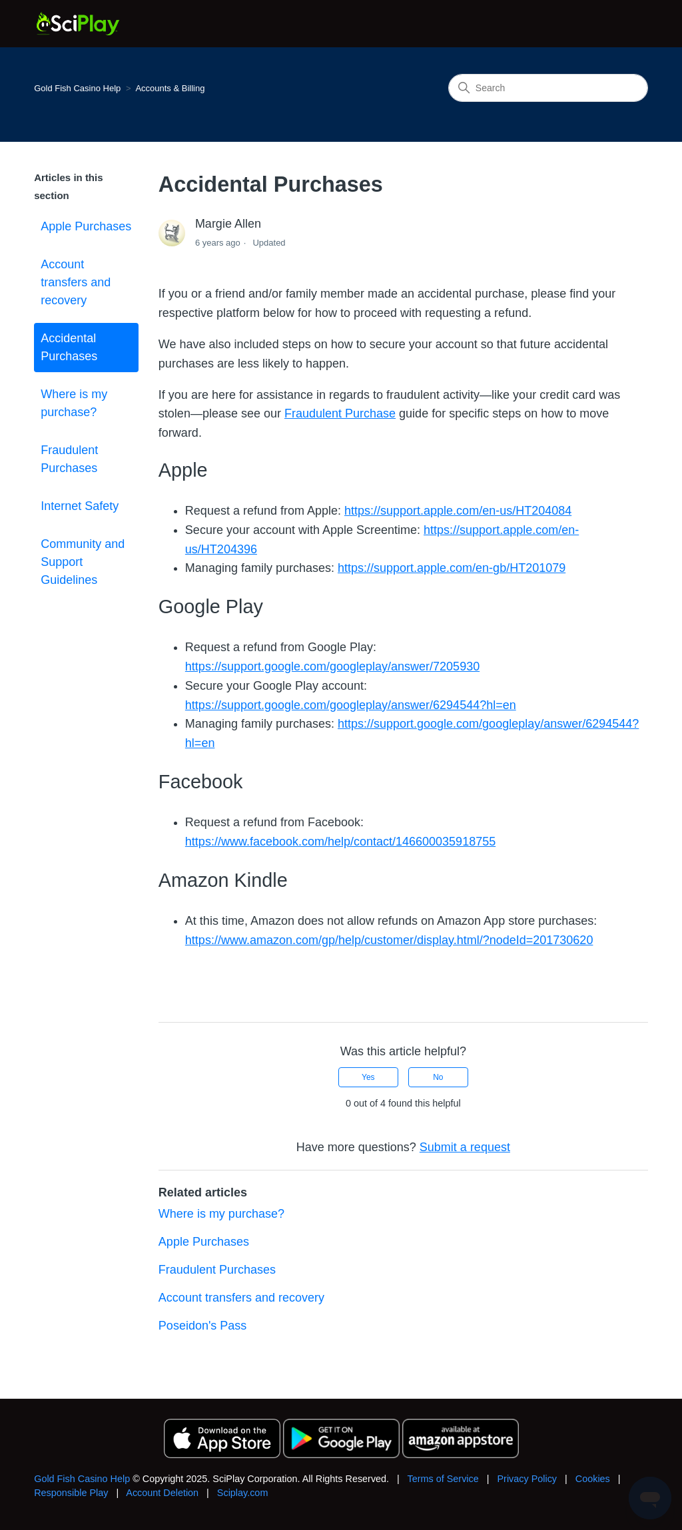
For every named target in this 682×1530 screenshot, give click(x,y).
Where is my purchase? (74, 403)
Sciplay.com (242, 1492)
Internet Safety (80, 506)
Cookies (592, 1478)
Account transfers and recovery (76, 282)
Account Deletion (162, 1492)
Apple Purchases (86, 226)
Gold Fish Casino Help (77, 88)
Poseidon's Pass (203, 1325)
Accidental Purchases (69, 347)
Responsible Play (71, 1492)
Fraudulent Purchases (69, 459)
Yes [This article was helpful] (368, 1077)
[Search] (548, 88)
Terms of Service (443, 1478)
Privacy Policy (527, 1478)
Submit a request (465, 1147)
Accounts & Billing (169, 88)
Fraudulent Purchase (340, 413)
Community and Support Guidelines (83, 562)
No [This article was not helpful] (438, 1077)
